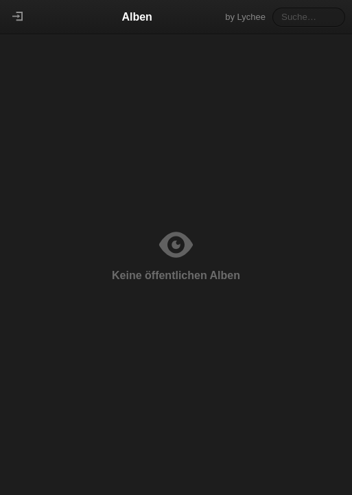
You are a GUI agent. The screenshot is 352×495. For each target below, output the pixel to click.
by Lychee (245, 17)
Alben (136, 17)
